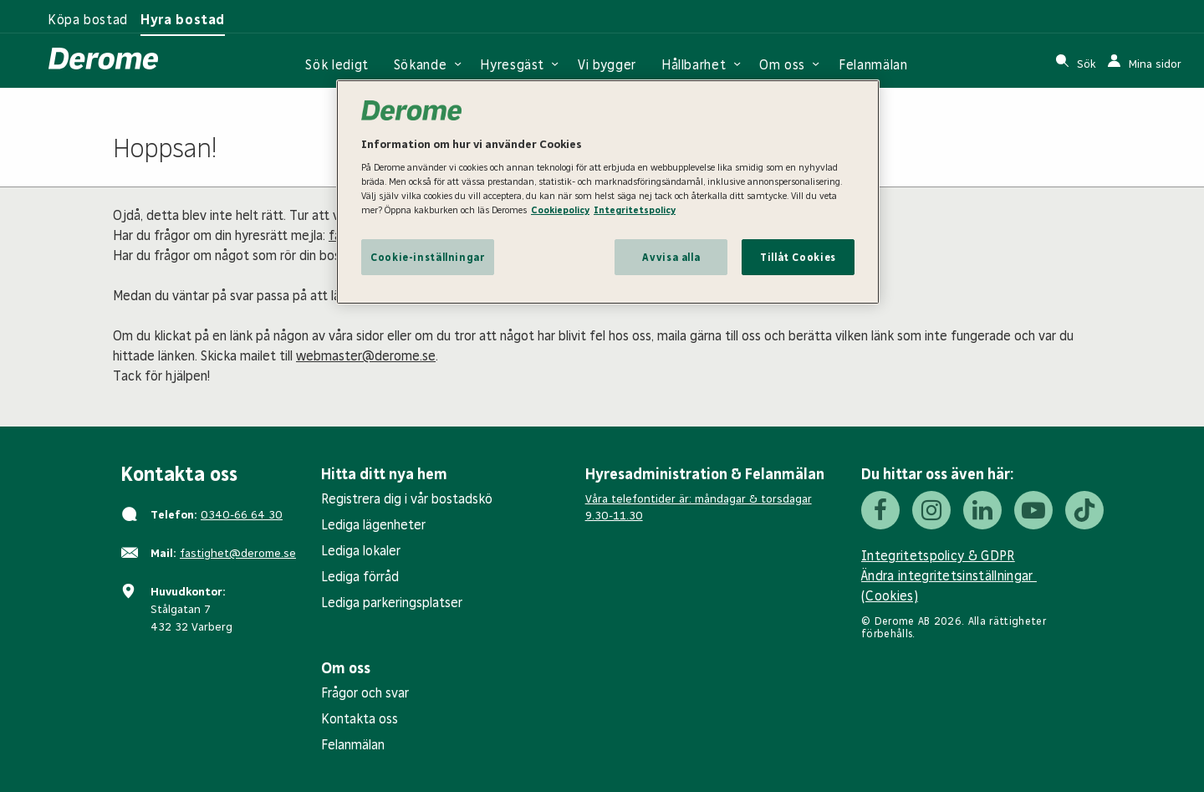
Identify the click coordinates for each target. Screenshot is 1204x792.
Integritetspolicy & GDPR (938, 556)
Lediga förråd (360, 577)
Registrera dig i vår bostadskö (406, 499)
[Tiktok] (1084, 510)
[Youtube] (1033, 510)
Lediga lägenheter (373, 525)
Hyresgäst (512, 65)
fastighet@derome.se (238, 553)
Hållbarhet (693, 65)
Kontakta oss (359, 719)
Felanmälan (873, 65)
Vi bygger (607, 65)
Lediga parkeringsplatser (391, 603)
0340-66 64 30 (242, 515)
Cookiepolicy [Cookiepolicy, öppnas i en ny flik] (560, 210)
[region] (608, 191)
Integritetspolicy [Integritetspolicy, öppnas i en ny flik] (635, 210)
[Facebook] (880, 510)
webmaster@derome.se (366, 356)
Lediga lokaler (360, 551)
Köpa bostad (88, 20)
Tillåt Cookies (798, 257)
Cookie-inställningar (427, 257)
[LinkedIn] (982, 510)
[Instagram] (931, 510)
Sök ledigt (336, 65)
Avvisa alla (671, 257)
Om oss (782, 65)
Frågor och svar (365, 693)
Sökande (420, 65)
